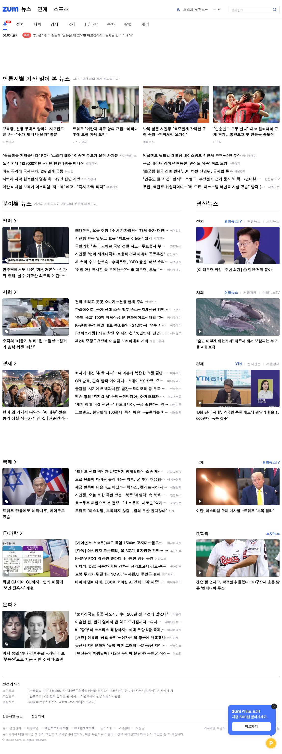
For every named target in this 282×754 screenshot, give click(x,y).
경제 (54, 24)
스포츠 (61, 9)
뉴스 (26, 9)
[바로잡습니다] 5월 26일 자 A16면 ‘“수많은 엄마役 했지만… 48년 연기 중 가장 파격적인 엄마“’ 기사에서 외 (100, 690)
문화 (111, 24)
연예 (42, 9)
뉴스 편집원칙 (11, 728)
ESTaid (9, 740)
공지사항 (106, 728)
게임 (145, 24)
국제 (72, 24)
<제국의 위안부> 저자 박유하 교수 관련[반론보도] (62, 702)
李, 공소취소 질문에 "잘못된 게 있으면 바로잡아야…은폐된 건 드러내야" (83, 35)
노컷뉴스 (273, 221)
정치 (20, 24)
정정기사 (9, 684)
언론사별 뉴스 (12, 716)
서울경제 (249, 292)
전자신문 (253, 363)
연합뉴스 (253, 221)
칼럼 (128, 24)
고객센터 (124, 728)
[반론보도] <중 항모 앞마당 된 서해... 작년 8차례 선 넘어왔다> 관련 (74, 696)
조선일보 (8, 142)
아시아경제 (80, 142)
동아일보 (149, 142)
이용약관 (33, 728)
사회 (37, 24)
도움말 (140, 728)
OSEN (217, 142)
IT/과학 (91, 24)
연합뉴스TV (233, 221)
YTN (238, 363)
